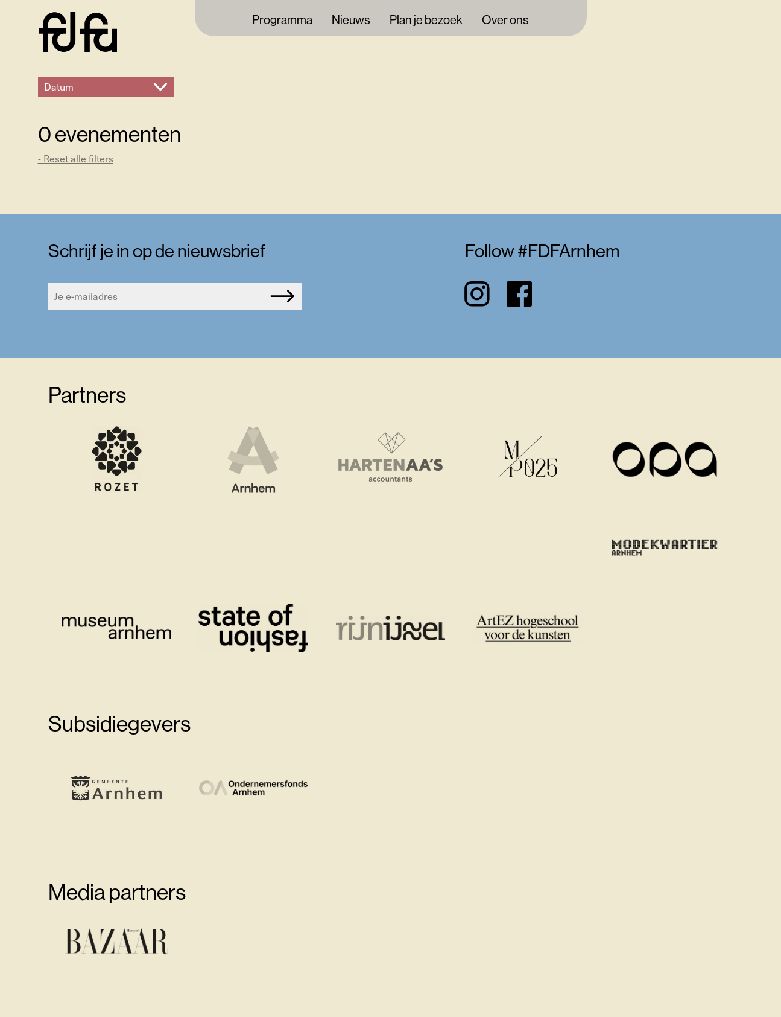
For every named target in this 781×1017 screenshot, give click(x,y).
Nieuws (351, 20)
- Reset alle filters (75, 158)
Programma (282, 20)
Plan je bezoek (426, 20)
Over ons (505, 20)
